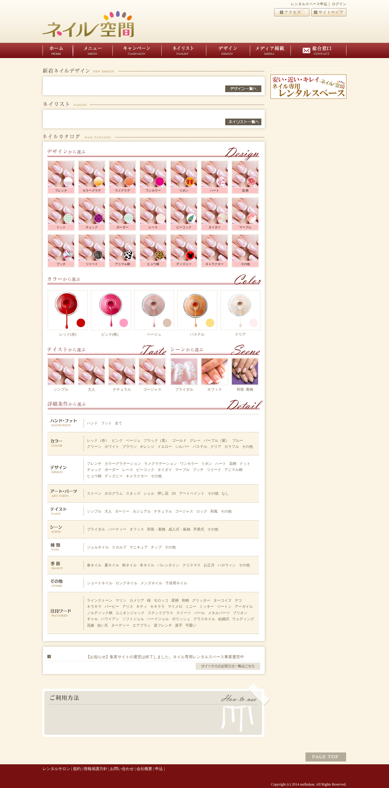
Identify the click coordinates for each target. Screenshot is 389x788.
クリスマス (191, 565)
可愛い (190, 625)
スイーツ (183, 613)
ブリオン (240, 613)
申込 (159, 768)
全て (118, 423)
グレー (195, 440)
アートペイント (192, 493)
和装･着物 (245, 389)
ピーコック (183, 227)
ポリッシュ (181, 619)
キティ (141, 606)
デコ (238, 600)
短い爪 (102, 625)
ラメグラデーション (160, 463)
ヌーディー (120, 625)
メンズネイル (151, 583)
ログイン (339, 4)
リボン (183, 190)
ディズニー (183, 264)
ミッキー (206, 606)
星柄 (175, 600)
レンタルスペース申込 (309, 4)
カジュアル (142, 511)
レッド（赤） (98, 440)
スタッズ (133, 493)
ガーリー (122, 511)
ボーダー (122, 227)
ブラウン (129, 446)
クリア (240, 334)
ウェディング (243, 619)
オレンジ (147, 446)
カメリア (136, 600)
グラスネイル (204, 619)
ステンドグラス (160, 613)
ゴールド (179, 440)
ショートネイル (99, 583)
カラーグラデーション (123, 463)
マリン (120, 600)
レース (153, 227)
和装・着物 (156, 529)
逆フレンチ (163, 625)
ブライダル (184, 389)
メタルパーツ (219, 613)
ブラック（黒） (156, 440)
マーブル (245, 227)
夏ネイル (112, 565)
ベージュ (154, 334)
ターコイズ (222, 600)
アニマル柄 (122, 264)
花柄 (232, 463)
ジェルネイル (98, 547)
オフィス (214, 389)
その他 (245, 264)
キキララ (157, 606)
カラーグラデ (92, 190)
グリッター (201, 600)
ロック (201, 511)
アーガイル (244, 606)
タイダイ (214, 227)
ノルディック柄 (99, 613)
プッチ (61, 264)
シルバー (182, 446)
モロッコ (161, 600)
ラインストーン (99, 600)
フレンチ (61, 190)
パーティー (117, 529)
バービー (112, 606)
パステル (197, 334)
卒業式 (198, 529)
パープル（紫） (216, 440)
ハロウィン (227, 565)
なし (225, 493)
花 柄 (245, 190)
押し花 (162, 493)
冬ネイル (147, 565)
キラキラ (94, 606)
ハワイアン (110, 619)
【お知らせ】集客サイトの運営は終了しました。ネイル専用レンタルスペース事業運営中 (165, 657)
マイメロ (175, 606)
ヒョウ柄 (153, 264)
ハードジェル (158, 619)
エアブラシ (142, 625)
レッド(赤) (67, 334)
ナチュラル (122, 389)
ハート (214, 190)
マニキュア (138, 547)
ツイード (92, 264)
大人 (91, 389)
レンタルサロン (56, 768)
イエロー (164, 446)
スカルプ (119, 547)
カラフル (231, 446)
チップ (156, 547)
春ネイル (94, 565)
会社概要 (144, 768)
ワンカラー (153, 190)
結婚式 (223, 619)
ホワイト (112, 446)
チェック (92, 227)
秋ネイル (129, 565)
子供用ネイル (176, 583)
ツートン (224, 606)
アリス (127, 606)
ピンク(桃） (111, 334)
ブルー (237, 440)
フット (106, 423)
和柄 (185, 600)
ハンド (92, 423)
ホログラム (114, 493)
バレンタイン (168, 565)
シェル (148, 493)
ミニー (190, 606)
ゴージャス (152, 389)
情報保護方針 (95, 768)
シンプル (61, 389)
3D (173, 493)
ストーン (94, 493)
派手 (178, 625)
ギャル (92, 619)
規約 (77, 768)
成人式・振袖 (179, 529)
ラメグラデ (122, 190)
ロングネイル (126, 583)
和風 (214, 511)
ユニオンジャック (130, 613)
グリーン (94, 446)
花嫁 (90, 625)
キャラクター (214, 264)
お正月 (209, 565)
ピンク (117, 440)
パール (199, 613)
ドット (61, 227)
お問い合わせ (122, 768)
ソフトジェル (133, 619)
